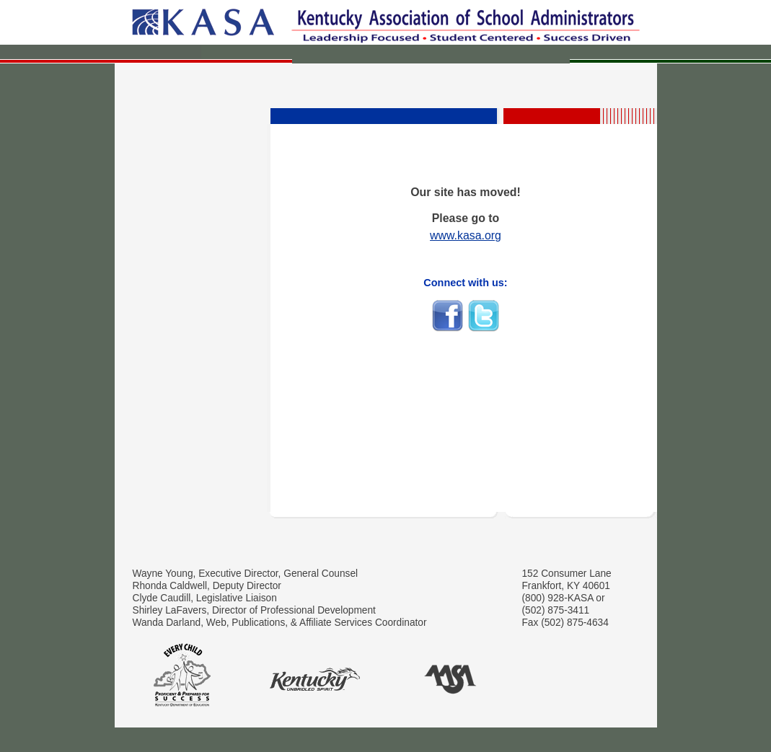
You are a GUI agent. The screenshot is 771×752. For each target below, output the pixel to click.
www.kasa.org (465, 235)
